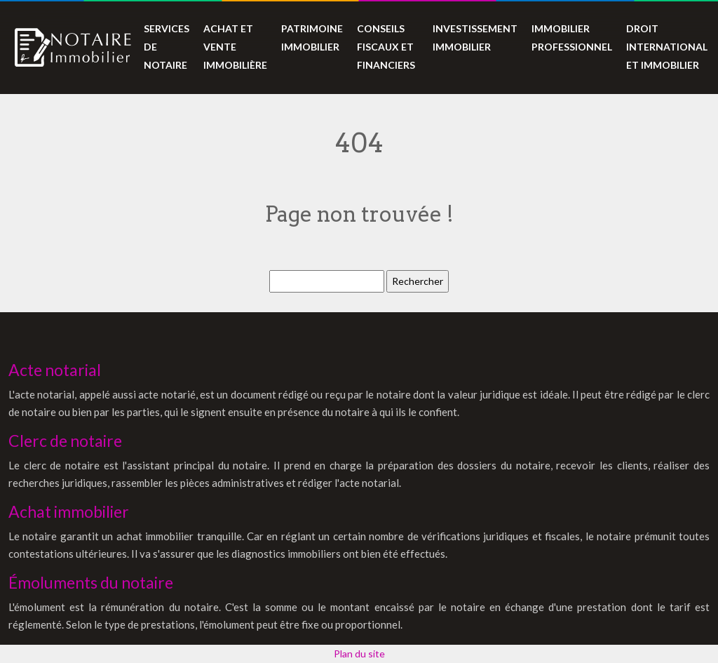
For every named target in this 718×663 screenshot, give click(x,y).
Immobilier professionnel (571, 37)
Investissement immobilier (475, 37)
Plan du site (359, 653)
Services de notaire (166, 46)
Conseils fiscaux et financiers (386, 46)
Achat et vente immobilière (235, 46)
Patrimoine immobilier (312, 37)
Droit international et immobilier (666, 46)
